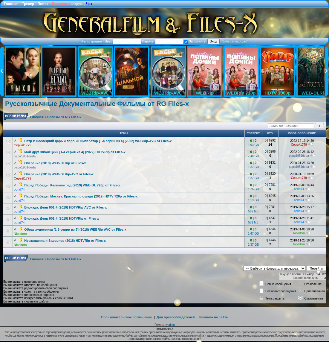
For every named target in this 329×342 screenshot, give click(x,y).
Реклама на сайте (213, 317)
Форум (76, 4)
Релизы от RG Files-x (64, 117)
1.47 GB (253, 233)
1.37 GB (253, 167)
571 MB (253, 222)
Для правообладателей (176, 317)
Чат (89, 4)
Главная (11, 4)
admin (171, 324)
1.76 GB (253, 189)
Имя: (123, 41)
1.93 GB (253, 145)
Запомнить (194, 41)
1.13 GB (253, 200)
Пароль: (162, 41)
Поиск (43, 4)
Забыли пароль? (235, 41)
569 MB (253, 211)
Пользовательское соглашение (126, 317)
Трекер (28, 4)
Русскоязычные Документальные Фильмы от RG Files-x (97, 103)
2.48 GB (253, 156)
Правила (59, 4)
